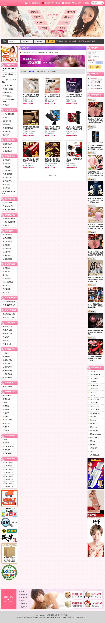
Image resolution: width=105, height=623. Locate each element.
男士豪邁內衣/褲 (8, 446)
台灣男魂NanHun (94, 455)
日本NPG (91, 371)
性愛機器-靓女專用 (8, 222)
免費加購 (34, 12)
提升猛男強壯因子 (8, 209)
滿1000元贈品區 (7, 462)
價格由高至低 (52, 71)
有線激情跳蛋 (7, 144)
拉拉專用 (5, 292)
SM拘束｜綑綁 (7, 330)
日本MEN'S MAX (94, 413)
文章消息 (64, 23)
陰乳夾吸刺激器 (7, 128)
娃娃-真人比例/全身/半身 (9, 192)
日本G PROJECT (94, 375)
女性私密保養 (7, 367)
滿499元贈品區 (7, 466)
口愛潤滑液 (6, 245)
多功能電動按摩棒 (8, 114)
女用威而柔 (6, 131)
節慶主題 (5, 406)
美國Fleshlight (93, 430)
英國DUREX (92, 427)
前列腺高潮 (6, 289)
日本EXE (91, 396)
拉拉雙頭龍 (6, 285)
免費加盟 (56, 3)
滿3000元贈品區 (7, 473)
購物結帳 (36, 3)
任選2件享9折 (7, 92)
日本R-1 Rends (93, 399)
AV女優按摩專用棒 (8, 301)
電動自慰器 (6, 184)
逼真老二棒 (6, 117)
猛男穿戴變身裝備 (8, 314)
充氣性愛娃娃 (7, 177)
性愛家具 (5, 225)
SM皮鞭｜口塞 (7, 333)
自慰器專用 (6, 252)
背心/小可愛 (6, 395)
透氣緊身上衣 (7, 453)
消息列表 (24, 597)
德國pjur (91, 441)
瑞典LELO (92, 444)
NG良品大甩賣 (7, 85)
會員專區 (24, 607)
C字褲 (4, 402)
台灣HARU (92, 451)
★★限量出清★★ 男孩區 (9, 69)
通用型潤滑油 (7, 234)
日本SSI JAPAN (93, 406)
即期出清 (5, 105)
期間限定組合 (7, 96)
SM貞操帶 (5, 337)
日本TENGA (92, 382)
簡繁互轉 (66, 3)
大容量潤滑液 (7, 259)
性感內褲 (5, 430)
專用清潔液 (6, 363)
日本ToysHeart (93, 378)
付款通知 (68, 17)
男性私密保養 (7, 370)
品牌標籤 (43, 28)
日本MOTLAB (93, 423)
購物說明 (46, 3)
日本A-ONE (92, 392)
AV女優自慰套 (7, 174)
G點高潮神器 (6, 121)
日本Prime (92, 420)
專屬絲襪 (5, 443)
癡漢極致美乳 (7, 181)
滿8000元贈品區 (7, 487)
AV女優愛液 (6, 248)
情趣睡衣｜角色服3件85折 (8, 100)
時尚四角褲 (6, 450)
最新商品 (37, 17)
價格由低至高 (41, 71)
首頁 (27, 3)
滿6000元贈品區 (7, 483)
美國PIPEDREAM (94, 434)
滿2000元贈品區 (7, 469)
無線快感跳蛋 (7, 147)
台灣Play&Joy (93, 448)
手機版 (85, 3)
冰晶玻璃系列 (7, 374)
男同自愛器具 (7, 278)
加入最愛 (76, 3)
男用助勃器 (6, 188)
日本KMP (92, 416)
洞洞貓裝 (5, 409)
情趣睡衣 (5, 413)
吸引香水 (5, 275)
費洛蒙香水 (6, 356)
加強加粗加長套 (7, 206)
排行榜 (39, 23)
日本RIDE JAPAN (94, 409)
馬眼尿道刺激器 (7, 282)
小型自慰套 (6, 163)
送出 (91, 67)
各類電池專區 (7, 386)
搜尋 (50, 41)
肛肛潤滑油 (6, 271)
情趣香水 (5, 353)
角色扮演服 (6, 423)
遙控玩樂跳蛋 (7, 151)
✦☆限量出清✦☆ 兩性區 (9, 81)
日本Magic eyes (93, 385)
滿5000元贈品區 (7, 480)
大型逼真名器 (7, 170)
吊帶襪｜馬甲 (7, 420)
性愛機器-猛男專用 (8, 218)
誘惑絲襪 (5, 416)
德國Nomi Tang (93, 437)
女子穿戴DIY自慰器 (9, 317)
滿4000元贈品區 (7, 476)
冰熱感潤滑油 (7, 238)
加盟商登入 (25, 604)
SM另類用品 (6, 344)
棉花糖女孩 (6, 399)
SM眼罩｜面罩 (7, 326)
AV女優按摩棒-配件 (9, 305)
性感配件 (5, 427)
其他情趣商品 (7, 377)
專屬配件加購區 (7, 89)
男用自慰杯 (6, 160)
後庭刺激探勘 (7, 360)
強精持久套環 (7, 202)
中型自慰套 (6, 167)
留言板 (62, 28)
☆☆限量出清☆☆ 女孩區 (9, 75)
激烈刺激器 (6, 268)
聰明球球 (5, 135)
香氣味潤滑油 (7, 241)
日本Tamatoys (93, 389)
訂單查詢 (71, 12)
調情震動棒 (6, 124)
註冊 (98, 67)
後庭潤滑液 (6, 255)
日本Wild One (93, 403)
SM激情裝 (5, 340)
